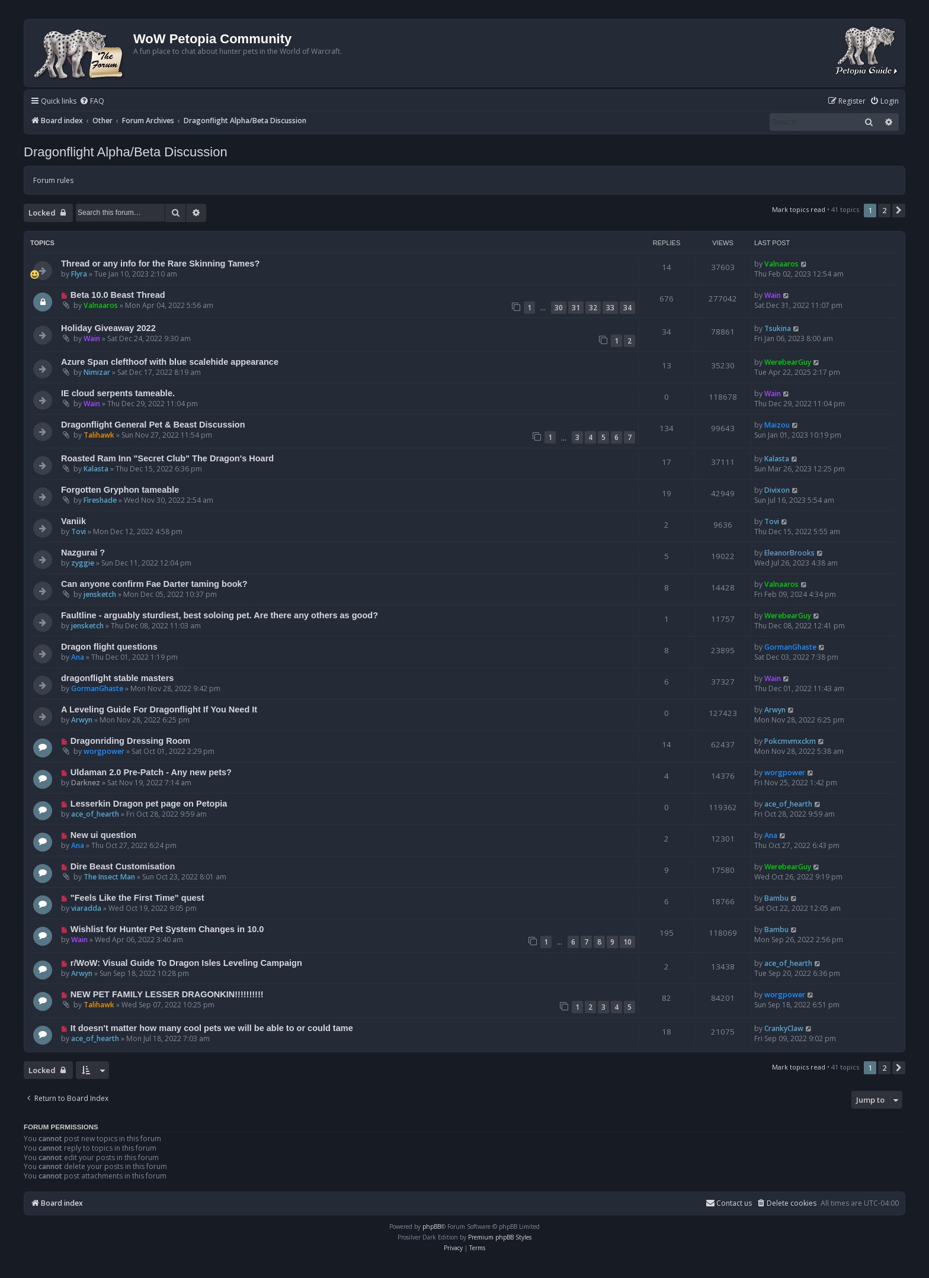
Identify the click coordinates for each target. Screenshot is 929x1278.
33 (610, 308)
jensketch (100, 594)
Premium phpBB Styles (499, 1237)
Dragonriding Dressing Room (130, 741)
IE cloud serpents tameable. (118, 393)
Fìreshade (100, 500)
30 (559, 308)
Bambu (776, 898)
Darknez (85, 783)
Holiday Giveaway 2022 (108, 328)
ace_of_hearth (95, 814)
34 (627, 308)
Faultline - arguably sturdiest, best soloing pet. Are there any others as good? (219, 615)
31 (576, 308)
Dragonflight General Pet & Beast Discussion (153, 424)
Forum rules (53, 180)
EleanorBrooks (789, 553)
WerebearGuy (787, 362)
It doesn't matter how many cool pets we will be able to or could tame (212, 1028)
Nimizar (97, 372)
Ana (77, 657)
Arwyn (81, 720)
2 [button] (884, 210)
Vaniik (73, 521)
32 (593, 308)
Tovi (78, 531)
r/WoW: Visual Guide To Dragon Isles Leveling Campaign (186, 963)
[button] (898, 210)
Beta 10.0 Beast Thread (118, 295)
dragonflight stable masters (117, 678)
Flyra (79, 274)
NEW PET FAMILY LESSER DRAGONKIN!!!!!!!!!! (167, 994)
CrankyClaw (783, 1028)
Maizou (777, 425)
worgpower (104, 751)
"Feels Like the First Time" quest (137, 898)
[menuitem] (91, 102)
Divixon (777, 490)
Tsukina (777, 328)
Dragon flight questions (109, 646)
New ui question (103, 835)
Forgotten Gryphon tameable (120, 489)
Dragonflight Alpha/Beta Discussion (126, 152)
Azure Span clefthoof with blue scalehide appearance (169, 362)
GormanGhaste (790, 647)
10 (627, 942)
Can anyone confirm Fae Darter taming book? (154, 584)
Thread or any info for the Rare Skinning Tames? (160, 263)
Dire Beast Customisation (123, 866)
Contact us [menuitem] (729, 1203)
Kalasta (96, 469)
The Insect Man (109, 877)
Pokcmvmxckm (790, 741)
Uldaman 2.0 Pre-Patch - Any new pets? (151, 772)
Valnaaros (781, 264)
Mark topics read (798, 209)
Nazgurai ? (83, 552)
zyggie (82, 563)
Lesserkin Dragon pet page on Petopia (149, 803)
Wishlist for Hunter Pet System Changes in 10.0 (167, 929)
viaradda (86, 908)
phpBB (431, 1226)
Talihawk (99, 435)
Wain (772, 295)
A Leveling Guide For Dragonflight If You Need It (159, 709)
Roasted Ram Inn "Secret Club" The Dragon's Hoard (167, 458)
